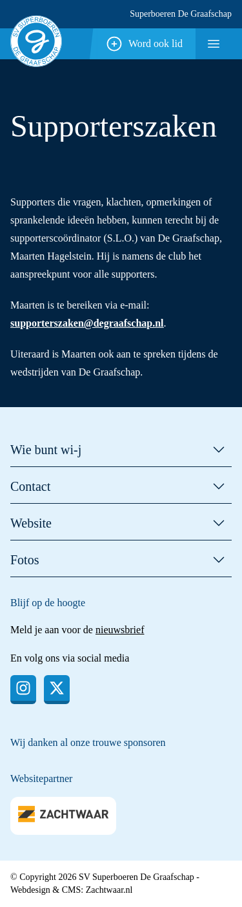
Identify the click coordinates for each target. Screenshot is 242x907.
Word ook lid (144, 44)
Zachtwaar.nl (109, 890)
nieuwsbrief (120, 629)
